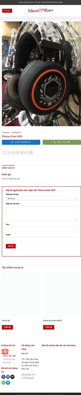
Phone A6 (6, 321)
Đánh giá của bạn (12, 194)
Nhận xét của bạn (13, 204)
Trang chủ (5, 132)
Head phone (16, 132)
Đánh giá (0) (8, 168)
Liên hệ (7, 327)
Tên (8, 225)
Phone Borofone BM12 (52, 321)
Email (8, 235)
